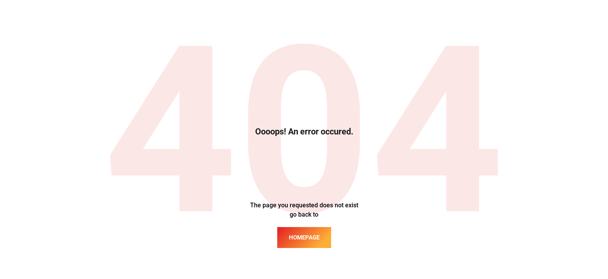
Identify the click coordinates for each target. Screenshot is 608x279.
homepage (304, 237)
